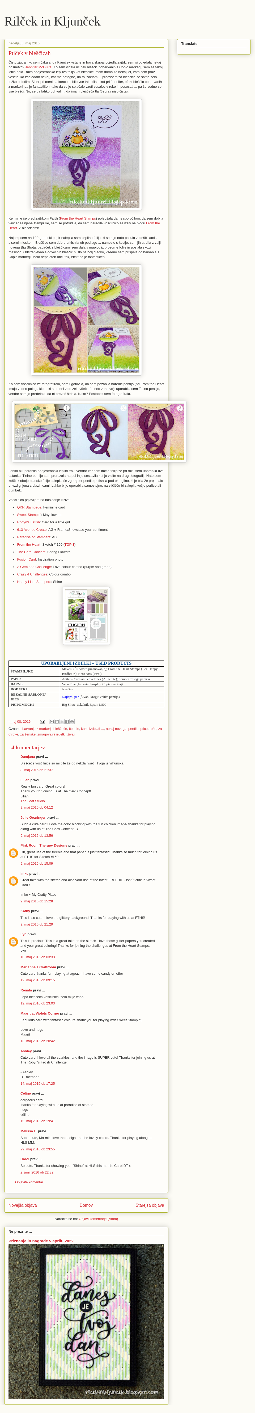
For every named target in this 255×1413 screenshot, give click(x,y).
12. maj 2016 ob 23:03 (37, 1003)
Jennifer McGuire (38, 67)
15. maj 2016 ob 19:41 (37, 1121)
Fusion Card (26, 559)
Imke (24, 874)
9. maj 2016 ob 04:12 (36, 807)
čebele (74, 729)
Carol (24, 1159)
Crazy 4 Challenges (32, 574)
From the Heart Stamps (78, 218)
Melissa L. (28, 1131)
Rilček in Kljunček (52, 21)
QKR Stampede (29, 507)
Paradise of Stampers (33, 537)
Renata (26, 990)
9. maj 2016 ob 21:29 (36, 924)
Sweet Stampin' (29, 515)
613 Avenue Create (32, 530)
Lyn (23, 934)
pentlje (133, 729)
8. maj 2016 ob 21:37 (36, 770)
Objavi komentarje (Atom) (98, 1219)
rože (153, 729)
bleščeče (60, 729)
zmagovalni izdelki (51, 734)
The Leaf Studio (32, 801)
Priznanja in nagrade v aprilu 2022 (41, 1241)
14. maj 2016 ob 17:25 (37, 1084)
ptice (144, 729)
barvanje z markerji (37, 729)
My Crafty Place (44, 895)
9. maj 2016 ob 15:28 (36, 901)
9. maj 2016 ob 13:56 (36, 836)
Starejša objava (150, 1205)
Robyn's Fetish (28, 522)
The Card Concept (31, 552)
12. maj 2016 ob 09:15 (37, 980)
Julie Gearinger (33, 817)
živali (71, 734)
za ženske (28, 734)
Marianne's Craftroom (38, 967)
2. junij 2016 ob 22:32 (36, 1172)
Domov (86, 1205)
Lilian (24, 780)
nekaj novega (116, 729)
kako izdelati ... (92, 729)
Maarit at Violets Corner (39, 1013)
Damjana (27, 757)
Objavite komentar (29, 1182)
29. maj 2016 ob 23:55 (37, 1149)
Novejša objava (22, 1205)
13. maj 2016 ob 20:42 (37, 1041)
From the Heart (28, 544)
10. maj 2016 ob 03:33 (37, 957)
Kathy (25, 911)
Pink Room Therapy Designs (43, 845)
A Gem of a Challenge (34, 567)
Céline (25, 1093)
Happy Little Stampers (34, 582)
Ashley (26, 1051)
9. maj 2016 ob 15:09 (36, 863)
